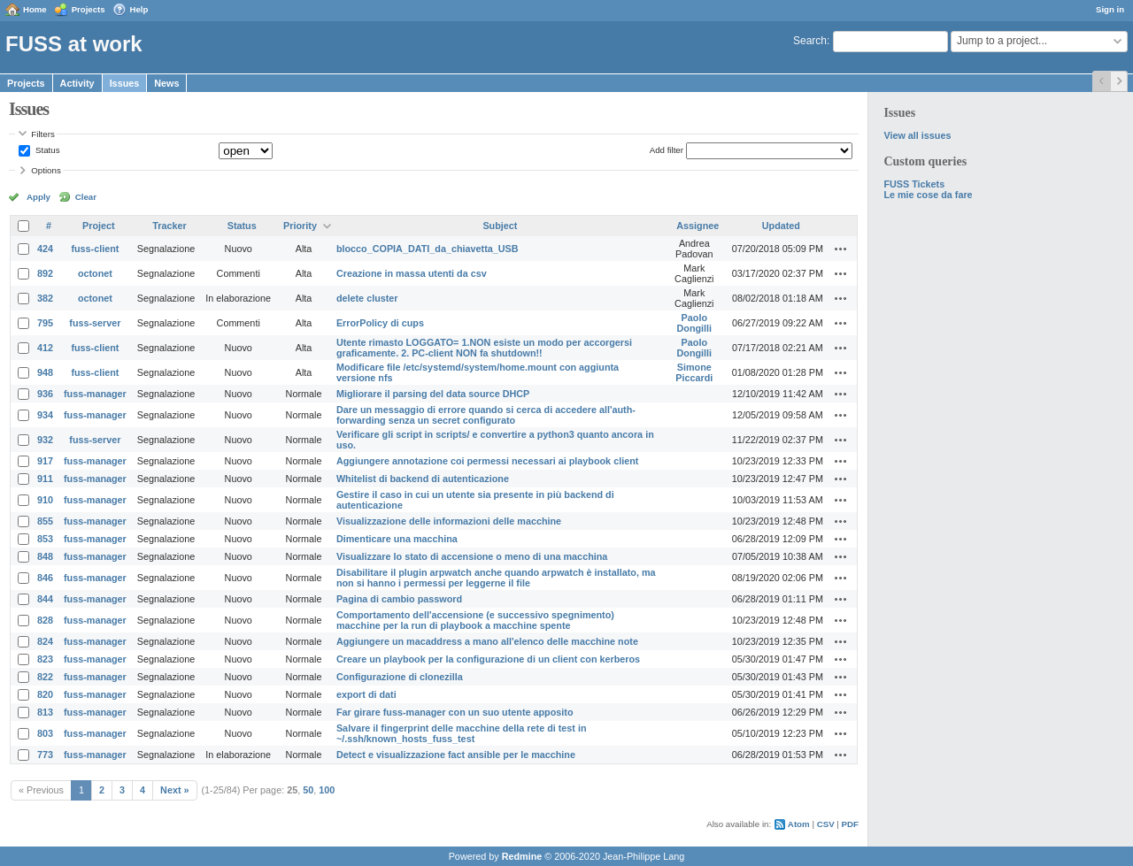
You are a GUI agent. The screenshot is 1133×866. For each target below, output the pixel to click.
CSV (826, 824)
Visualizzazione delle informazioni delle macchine (448, 521)
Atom (799, 824)
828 (45, 620)
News (166, 83)
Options (46, 170)
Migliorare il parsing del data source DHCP (432, 393)
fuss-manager (95, 393)
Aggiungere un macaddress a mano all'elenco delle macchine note (487, 641)
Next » (174, 790)
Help (139, 9)
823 (45, 659)
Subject (499, 225)
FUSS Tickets (913, 184)
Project (98, 225)
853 (45, 538)
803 (45, 733)
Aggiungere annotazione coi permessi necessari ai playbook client (487, 461)
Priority (300, 225)
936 (45, 393)
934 (45, 415)
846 (45, 577)
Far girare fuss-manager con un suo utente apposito (455, 712)
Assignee (697, 225)
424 (45, 248)
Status (46, 150)
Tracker (169, 225)
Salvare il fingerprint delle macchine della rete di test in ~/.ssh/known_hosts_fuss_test (461, 733)
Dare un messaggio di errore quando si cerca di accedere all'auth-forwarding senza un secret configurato (486, 414)
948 (45, 372)
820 (45, 694)
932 (45, 439)
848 (45, 556)
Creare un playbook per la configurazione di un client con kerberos (488, 659)
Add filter (666, 150)
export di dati (366, 694)
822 (45, 676)
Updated (781, 225)
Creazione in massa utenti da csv (411, 273)
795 (45, 323)
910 (45, 499)
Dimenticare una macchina (397, 538)
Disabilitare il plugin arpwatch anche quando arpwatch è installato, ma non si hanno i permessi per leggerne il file (496, 577)
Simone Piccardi (694, 372)
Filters (42, 134)
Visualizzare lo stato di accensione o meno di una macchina (471, 556)
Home (35, 9)
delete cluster (367, 298)
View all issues (917, 135)
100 (327, 790)
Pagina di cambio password (399, 599)
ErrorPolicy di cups (380, 323)
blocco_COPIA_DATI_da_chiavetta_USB (427, 248)
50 (308, 790)
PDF (850, 824)
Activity (77, 83)
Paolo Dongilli (695, 322)
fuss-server (94, 323)
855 (45, 521)
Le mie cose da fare (927, 194)
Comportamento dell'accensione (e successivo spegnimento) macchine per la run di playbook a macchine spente (475, 620)
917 (45, 461)
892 (45, 273)
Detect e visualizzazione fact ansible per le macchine (455, 754)
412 (45, 347)
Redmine (522, 856)
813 (45, 712)
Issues (125, 83)
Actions (841, 248)
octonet (95, 273)
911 (45, 478)
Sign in (1110, 9)
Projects (88, 9)
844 (45, 599)
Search (810, 40)
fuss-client (95, 248)
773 (45, 754)
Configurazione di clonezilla (399, 676)
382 (45, 298)
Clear (85, 197)
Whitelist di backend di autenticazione (422, 478)
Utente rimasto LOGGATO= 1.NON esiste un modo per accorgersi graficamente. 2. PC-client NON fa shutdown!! (484, 347)
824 (45, 641)
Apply (38, 197)
